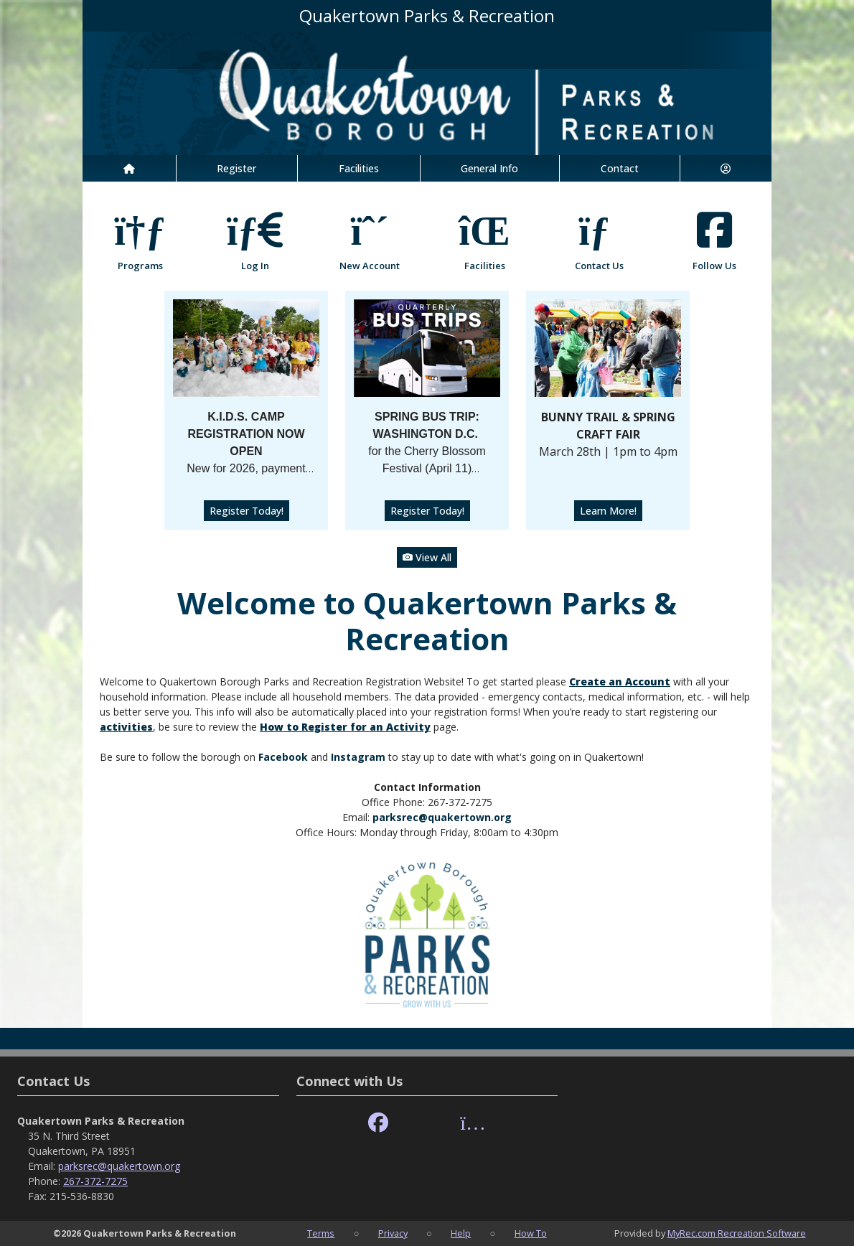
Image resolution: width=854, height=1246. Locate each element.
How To (531, 1233)
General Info (489, 168)
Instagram (358, 757)
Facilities (359, 168)
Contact (620, 168)
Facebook (284, 757)
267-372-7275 (95, 1181)
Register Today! (246, 510)
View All (427, 557)
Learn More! (608, 510)
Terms (320, 1233)
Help (461, 1233)
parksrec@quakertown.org (442, 817)
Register (236, 168)
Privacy (393, 1233)
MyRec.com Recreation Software (736, 1233)
